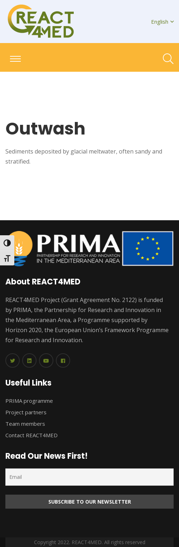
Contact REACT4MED (31, 435)
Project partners (26, 412)
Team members (25, 423)
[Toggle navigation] (15, 58)
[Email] (89, 477)
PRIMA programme (29, 400)
